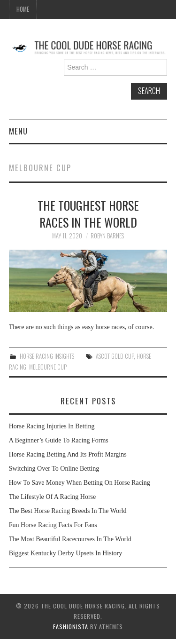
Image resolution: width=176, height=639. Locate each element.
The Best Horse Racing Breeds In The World (68, 510)
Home (22, 9)
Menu (18, 131)
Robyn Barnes (107, 235)
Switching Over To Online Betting (54, 468)
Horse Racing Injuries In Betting (52, 426)
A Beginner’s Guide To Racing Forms (58, 440)
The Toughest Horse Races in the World (88, 213)
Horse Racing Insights (47, 356)
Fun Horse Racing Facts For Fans (53, 525)
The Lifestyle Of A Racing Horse (52, 496)
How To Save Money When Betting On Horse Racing (79, 482)
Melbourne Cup (48, 367)
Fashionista (70, 626)
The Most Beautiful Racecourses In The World (70, 539)
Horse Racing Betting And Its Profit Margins (68, 454)
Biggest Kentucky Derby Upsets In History (65, 553)
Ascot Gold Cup (115, 356)
